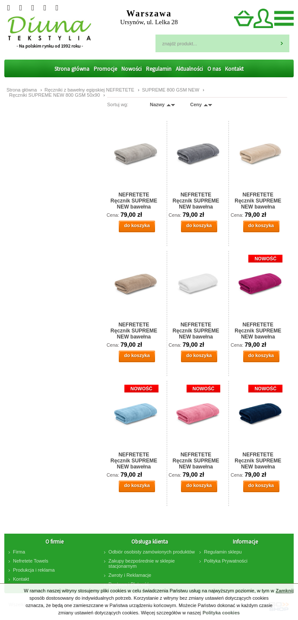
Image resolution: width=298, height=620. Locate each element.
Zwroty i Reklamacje (129, 575)
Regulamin (158, 69)
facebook (45, 7)
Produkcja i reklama (34, 570)
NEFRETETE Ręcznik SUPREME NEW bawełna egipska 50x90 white (196, 330)
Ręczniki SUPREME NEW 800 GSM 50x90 (55, 95)
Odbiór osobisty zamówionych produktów (151, 551)
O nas (214, 69)
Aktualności (189, 69)
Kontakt (234, 69)
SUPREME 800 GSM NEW (171, 89)
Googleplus (20, 7)
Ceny (196, 104)
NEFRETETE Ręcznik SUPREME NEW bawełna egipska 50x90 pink (195, 460)
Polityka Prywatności (225, 560)
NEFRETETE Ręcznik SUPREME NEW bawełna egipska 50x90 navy (258, 460)
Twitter (8, 7)
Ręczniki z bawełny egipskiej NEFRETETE (90, 89)
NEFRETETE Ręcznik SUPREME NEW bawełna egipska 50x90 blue (133, 460)
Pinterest (57, 7)
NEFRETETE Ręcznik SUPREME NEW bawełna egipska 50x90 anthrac (196, 200)
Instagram (33, 7)
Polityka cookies (221, 612)
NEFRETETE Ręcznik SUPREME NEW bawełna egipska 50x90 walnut (134, 330)
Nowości (131, 69)
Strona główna (71, 69)
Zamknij (285, 590)
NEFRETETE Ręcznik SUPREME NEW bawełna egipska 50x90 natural (258, 200)
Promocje (105, 69)
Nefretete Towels (30, 560)
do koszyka (136, 225)
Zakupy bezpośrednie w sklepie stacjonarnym (141, 563)
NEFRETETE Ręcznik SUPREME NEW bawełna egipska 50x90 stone (134, 200)
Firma (19, 551)
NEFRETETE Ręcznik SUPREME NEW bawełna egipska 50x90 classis (258, 330)
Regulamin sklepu (222, 551)
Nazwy (157, 104)
